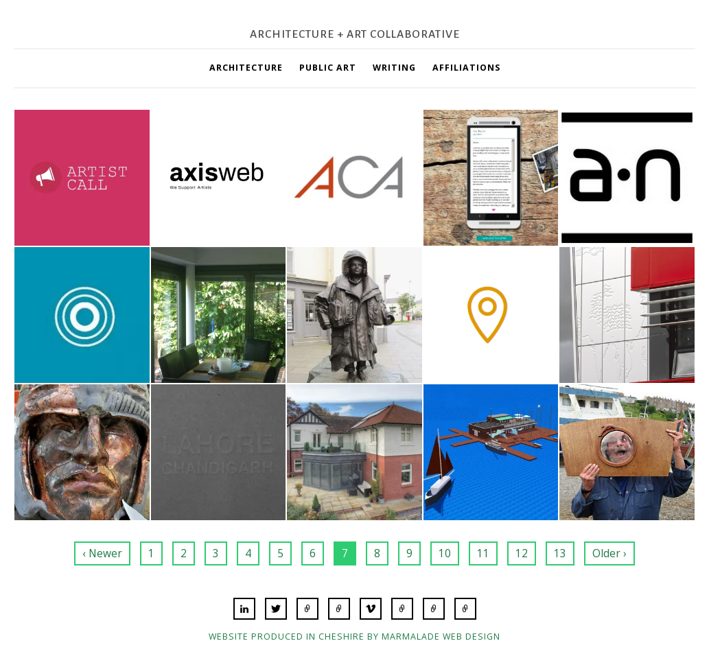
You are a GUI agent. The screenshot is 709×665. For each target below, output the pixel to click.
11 (483, 553)
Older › (609, 553)
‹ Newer (102, 553)
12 (521, 553)
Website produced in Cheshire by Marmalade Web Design (354, 636)
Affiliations (466, 67)
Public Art (327, 67)
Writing (394, 67)
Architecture (246, 67)
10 (445, 553)
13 (560, 553)
